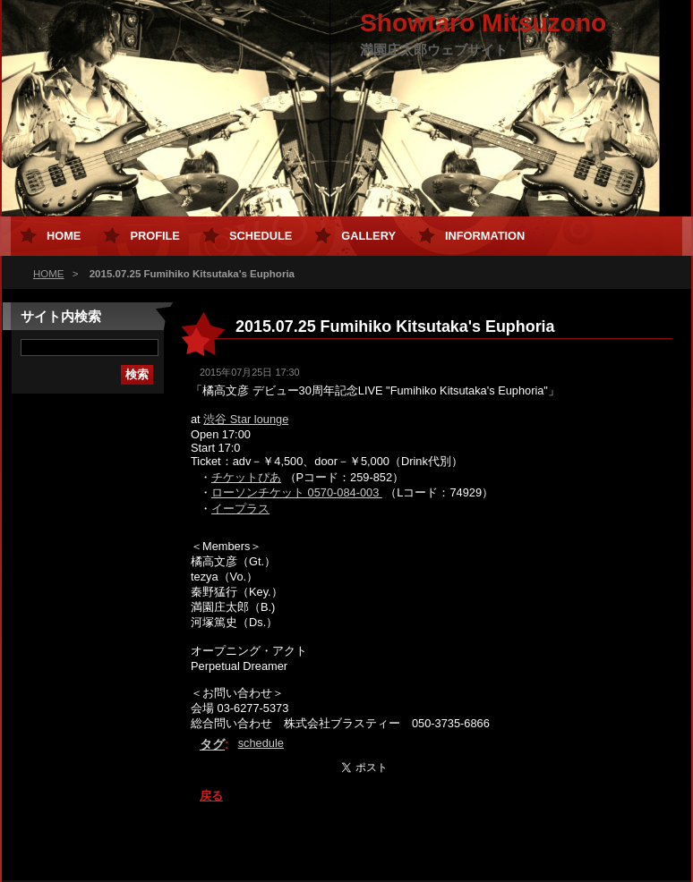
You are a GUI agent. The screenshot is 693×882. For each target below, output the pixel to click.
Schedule (260, 235)
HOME (48, 273)
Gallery (368, 235)
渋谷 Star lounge (245, 419)
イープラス (240, 508)
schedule (261, 743)
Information (485, 235)
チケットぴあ (246, 477)
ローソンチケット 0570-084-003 (296, 492)
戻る (211, 795)
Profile (154, 235)
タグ (212, 744)
